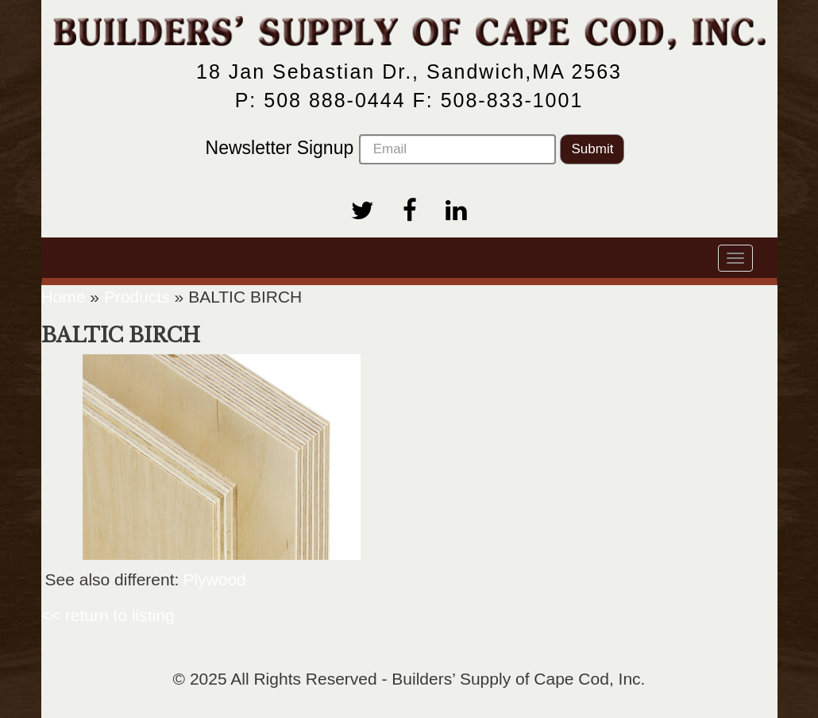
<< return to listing (108, 615)
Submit (592, 148)
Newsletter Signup (381, 149)
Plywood (214, 579)
